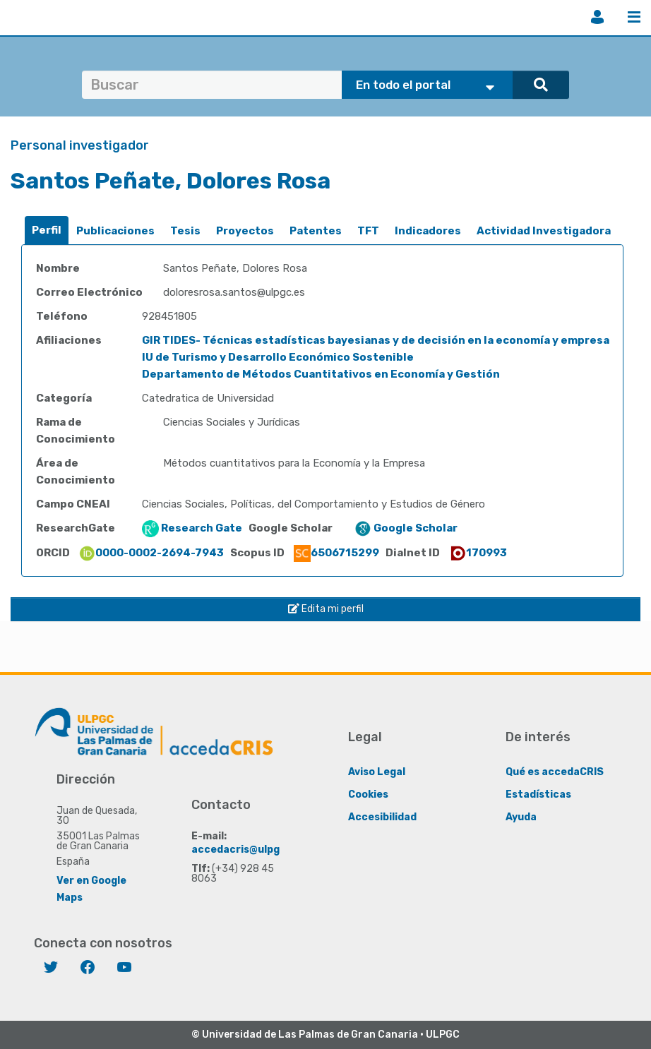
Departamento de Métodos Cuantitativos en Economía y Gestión (321, 374)
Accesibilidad (382, 817)
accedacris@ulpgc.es (246, 850)
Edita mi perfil (326, 609)
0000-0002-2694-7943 (151, 552)
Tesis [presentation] (185, 230)
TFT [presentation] (368, 230)
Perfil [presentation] (46, 230)
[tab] (46, 230)
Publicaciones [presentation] (115, 230)
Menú (634, 16)
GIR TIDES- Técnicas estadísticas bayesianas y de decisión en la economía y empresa (375, 340)
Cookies (368, 795)
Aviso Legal (376, 772)
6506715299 (336, 552)
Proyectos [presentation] (245, 230)
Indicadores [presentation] (428, 230)
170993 (478, 552)
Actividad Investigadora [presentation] (544, 230)
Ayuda (521, 817)
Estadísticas (538, 795)
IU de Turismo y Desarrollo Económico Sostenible (278, 357)
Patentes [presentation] (315, 230)
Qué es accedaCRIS (555, 772)
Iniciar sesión (597, 16)
